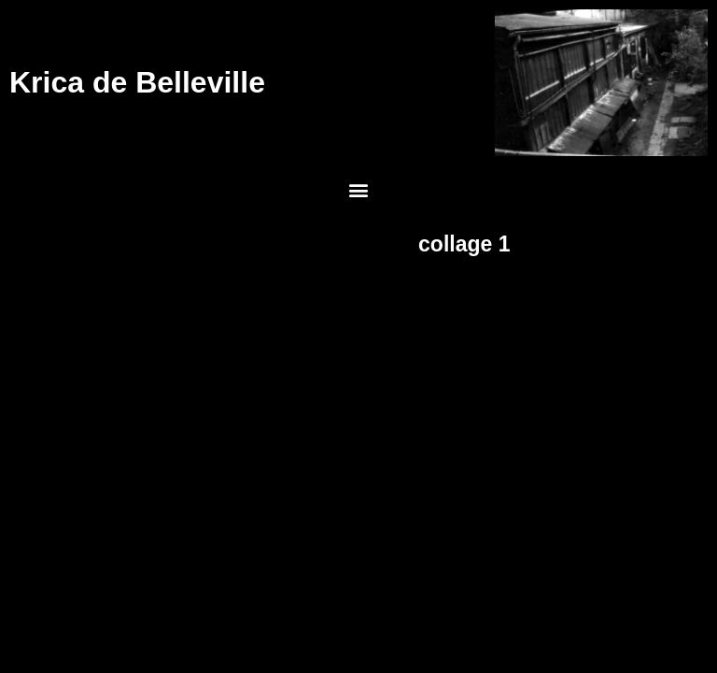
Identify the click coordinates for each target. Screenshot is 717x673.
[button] (359, 190)
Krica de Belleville (137, 82)
